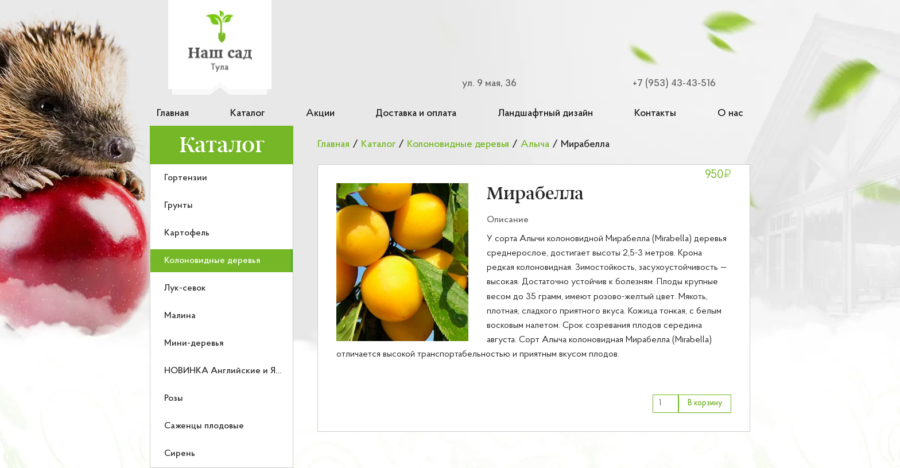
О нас (730, 113)
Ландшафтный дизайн (545, 113)
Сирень (179, 453)
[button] (402, 262)
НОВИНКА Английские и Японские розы (248, 371)
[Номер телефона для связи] (667, 83)
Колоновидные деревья (212, 260)
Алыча (535, 144)
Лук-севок (185, 288)
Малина (180, 315)
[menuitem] (221, 178)
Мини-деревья (194, 343)
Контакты (655, 113)
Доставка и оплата (415, 113)
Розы (173, 398)
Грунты (178, 205)
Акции (320, 113)
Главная (173, 113)
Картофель (187, 233)
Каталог (247, 113)
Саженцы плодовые (204, 426)
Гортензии (185, 178)
